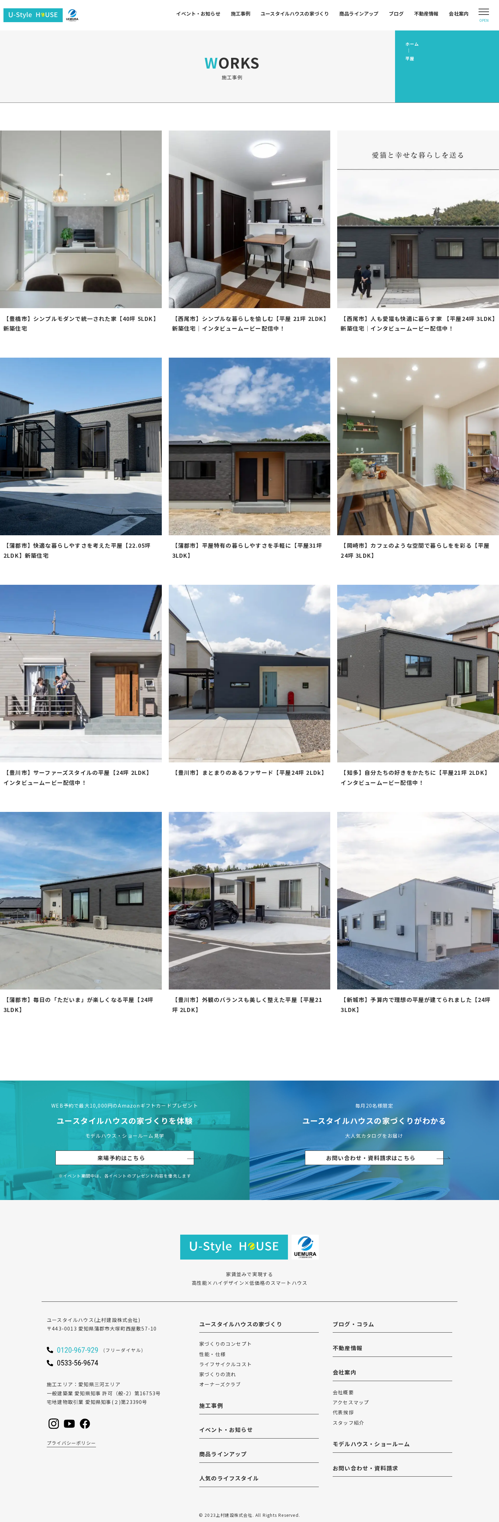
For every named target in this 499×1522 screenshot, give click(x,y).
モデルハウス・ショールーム (371, 1444)
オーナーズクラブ (220, 1384)
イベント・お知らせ (198, 13)
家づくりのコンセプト (225, 1343)
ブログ (396, 13)
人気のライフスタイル (229, 1478)
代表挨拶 (343, 1412)
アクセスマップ (351, 1402)
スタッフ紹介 (348, 1422)
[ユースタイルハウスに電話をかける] (109, 1350)
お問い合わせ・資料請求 (365, 1468)
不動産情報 (426, 13)
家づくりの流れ (217, 1374)
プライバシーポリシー (71, 1443)
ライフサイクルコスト (225, 1364)
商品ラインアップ (358, 13)
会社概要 (343, 1392)
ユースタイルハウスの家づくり (295, 13)
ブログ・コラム (353, 1324)
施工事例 (241, 13)
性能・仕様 (212, 1354)
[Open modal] (484, 15)
